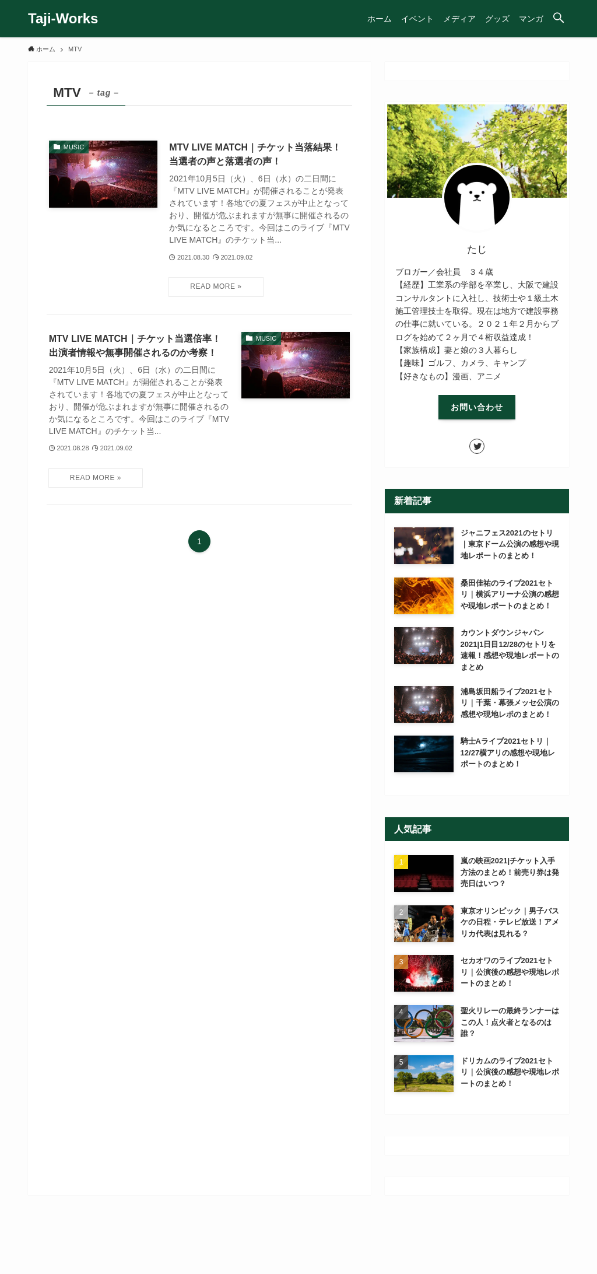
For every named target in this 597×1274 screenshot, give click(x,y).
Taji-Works (63, 19)
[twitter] (476, 446)
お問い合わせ (477, 407)
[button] (558, 18)
